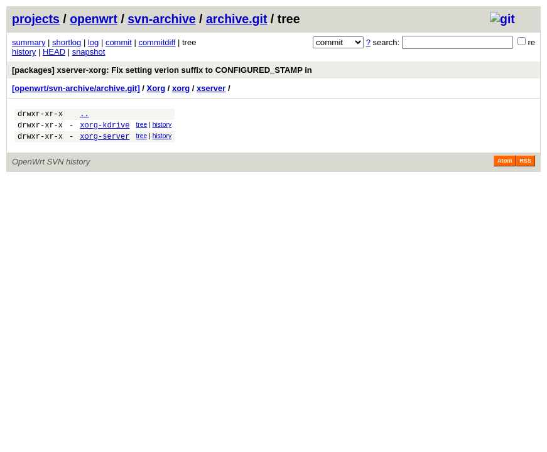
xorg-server (104, 141)
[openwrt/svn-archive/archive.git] (76, 88)
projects (36, 19)
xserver (211, 88)
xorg (181, 88)
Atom (504, 166)
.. (84, 115)
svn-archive (161, 19)
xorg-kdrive (104, 128)
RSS (525, 166)
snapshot (89, 51)
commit (119, 42)
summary (28, 42)
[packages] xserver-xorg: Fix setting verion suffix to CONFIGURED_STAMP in (162, 70)
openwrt (93, 19)
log (93, 42)
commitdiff (156, 42)
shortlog (66, 42)
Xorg (156, 88)
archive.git (237, 19)
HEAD (54, 51)
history (24, 51)
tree (141, 126)
